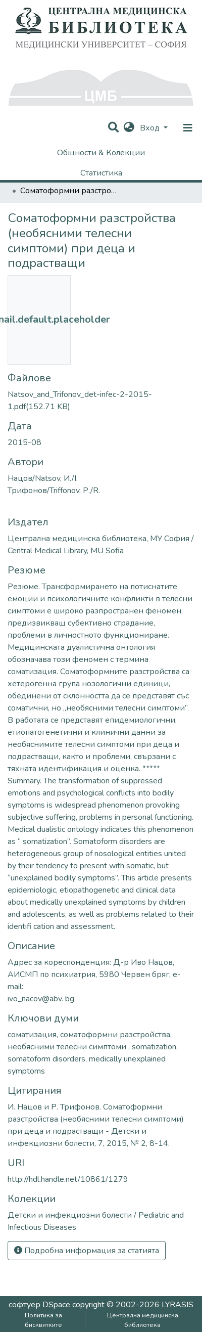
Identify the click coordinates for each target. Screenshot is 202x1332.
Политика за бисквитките (43, 1320)
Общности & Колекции (101, 152)
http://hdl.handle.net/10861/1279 (68, 1179)
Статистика (101, 173)
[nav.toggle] (188, 128)
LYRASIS (177, 1304)
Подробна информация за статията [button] (86, 1250)
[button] (129, 128)
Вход (151, 128)
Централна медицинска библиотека (142, 1320)
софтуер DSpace (39, 1304)
